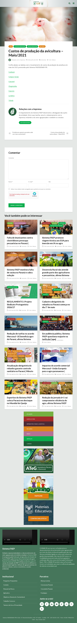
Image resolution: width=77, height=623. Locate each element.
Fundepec (44, 593)
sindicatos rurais (29, 561)
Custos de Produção (20, 46)
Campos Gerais (14, 77)
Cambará (12, 72)
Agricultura (46, 223)
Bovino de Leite (47, 289)
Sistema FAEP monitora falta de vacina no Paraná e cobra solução (21, 272)
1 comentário (59, 340)
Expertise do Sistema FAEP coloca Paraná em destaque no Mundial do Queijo (20, 400)
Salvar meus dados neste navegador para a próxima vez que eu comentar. (31, 189)
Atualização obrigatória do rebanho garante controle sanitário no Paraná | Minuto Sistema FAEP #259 (20, 370)
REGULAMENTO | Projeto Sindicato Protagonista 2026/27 (20, 304)
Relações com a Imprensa (17, 60)
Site (50, 181)
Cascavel (12, 82)
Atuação (10, 223)
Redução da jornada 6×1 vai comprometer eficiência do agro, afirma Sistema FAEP (55, 400)
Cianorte (11, 91)
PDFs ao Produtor (32, 46)
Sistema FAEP (32, 555)
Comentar (44, 60)
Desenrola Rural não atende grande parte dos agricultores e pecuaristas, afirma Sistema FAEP (56, 274)
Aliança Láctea (45, 581)
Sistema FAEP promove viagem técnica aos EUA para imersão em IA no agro (56, 240)
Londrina (11, 96)
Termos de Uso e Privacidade (12, 605)
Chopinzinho (13, 86)
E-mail (30, 181)
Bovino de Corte (12, 255)
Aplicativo (6, 593)
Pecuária (42, 46)
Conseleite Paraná (46, 589)
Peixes (63, 292)
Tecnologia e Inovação (56, 225)
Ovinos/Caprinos (47, 292)
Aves (11, 46)
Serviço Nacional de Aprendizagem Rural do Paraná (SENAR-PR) (18, 560)
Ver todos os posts (25, 122)
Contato (6, 585)
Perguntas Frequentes (10, 581)
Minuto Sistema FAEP (20, 223)
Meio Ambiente (57, 289)
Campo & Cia (55, 351)
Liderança (62, 223)
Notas (53, 255)
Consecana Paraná (47, 585)
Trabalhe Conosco (9, 601)
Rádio (16, 225)
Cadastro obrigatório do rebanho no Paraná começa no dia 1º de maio (55, 304)
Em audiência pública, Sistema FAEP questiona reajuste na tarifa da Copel (55, 336)
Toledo (11, 100)
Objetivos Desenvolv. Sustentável (14, 597)
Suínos (52, 294)
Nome (11, 181)
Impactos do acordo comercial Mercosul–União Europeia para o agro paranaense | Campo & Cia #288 (55, 371)
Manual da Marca (8, 589)
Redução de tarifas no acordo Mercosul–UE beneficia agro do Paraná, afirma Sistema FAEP (19, 338)
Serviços (45, 294)
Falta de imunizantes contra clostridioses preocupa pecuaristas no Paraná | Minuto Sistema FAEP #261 (20, 242)
